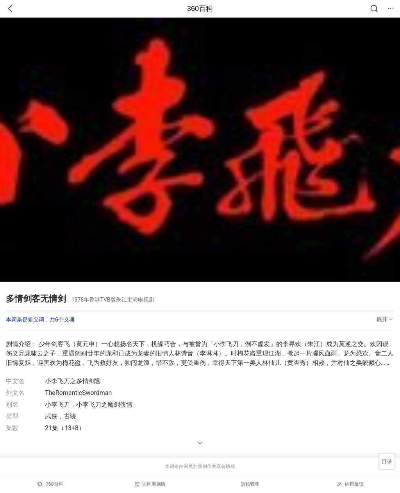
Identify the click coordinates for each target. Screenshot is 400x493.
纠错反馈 (350, 484)
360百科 (200, 9)
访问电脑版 (150, 484)
